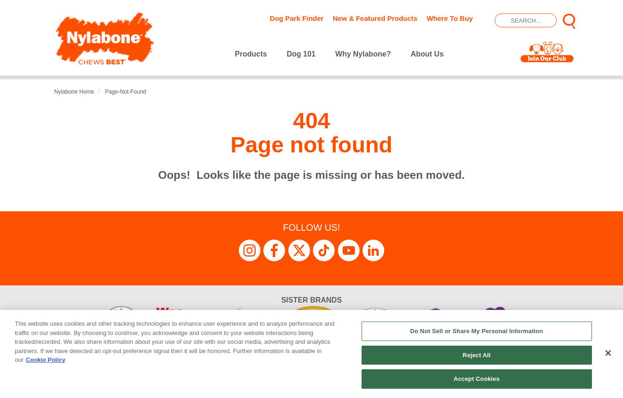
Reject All (476, 355)
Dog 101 (301, 54)
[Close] (608, 353)
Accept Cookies (476, 378)
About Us (427, 54)
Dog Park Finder (297, 18)
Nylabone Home (74, 91)
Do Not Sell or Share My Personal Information (476, 331)
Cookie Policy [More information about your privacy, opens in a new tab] (45, 359)
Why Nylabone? (363, 54)
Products (251, 54)
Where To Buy (449, 18)
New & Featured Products (375, 18)
